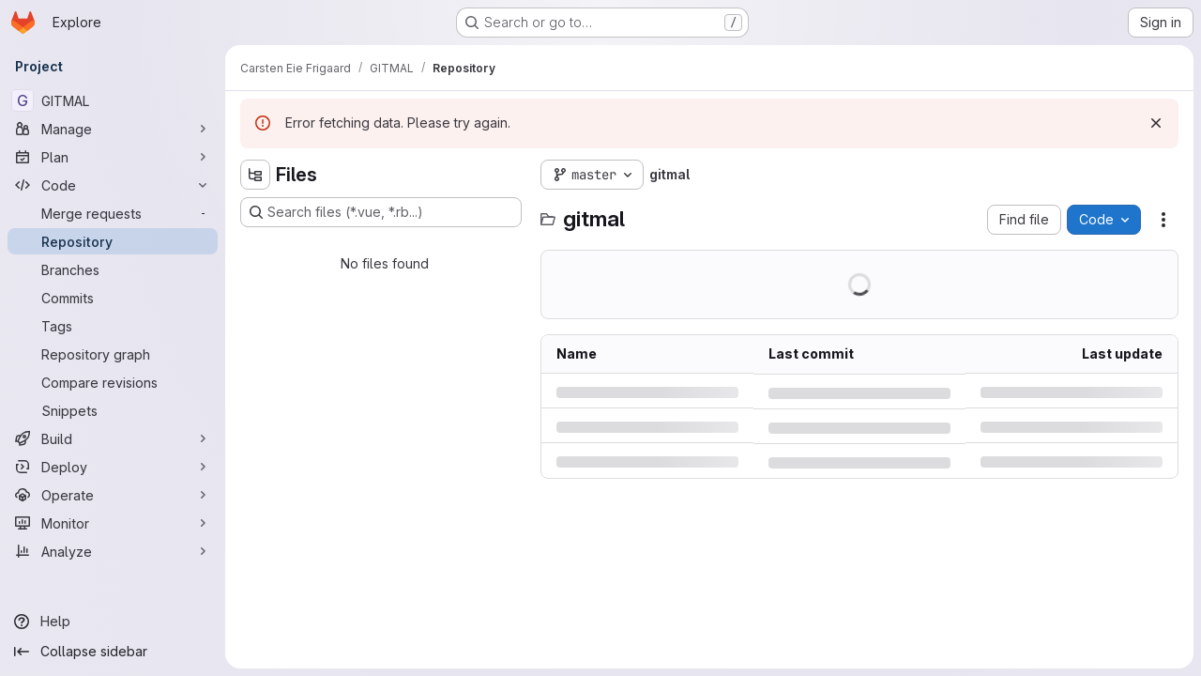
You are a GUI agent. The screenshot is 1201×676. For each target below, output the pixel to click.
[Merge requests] (113, 213)
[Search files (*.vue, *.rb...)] (381, 212)
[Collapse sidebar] (113, 651)
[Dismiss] (1156, 123)
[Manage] (113, 128)
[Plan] (113, 157)
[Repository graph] (113, 354)
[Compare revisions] (113, 382)
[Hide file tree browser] (255, 175)
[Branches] (113, 269)
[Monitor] (113, 523)
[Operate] (113, 495)
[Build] (113, 438)
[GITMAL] (113, 100)
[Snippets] (113, 410)
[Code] (113, 185)
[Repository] (113, 241)
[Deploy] (113, 466)
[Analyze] (113, 551)
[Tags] (113, 326)
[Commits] (113, 297)
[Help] (113, 621)
